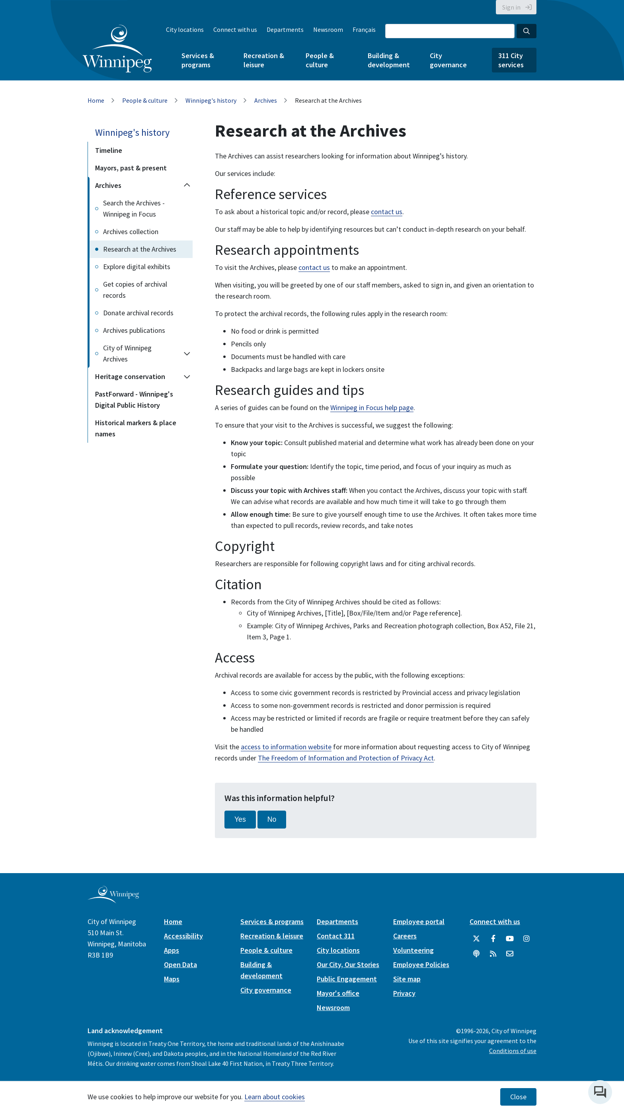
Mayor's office (338, 993)
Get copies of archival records (135, 289)
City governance (448, 60)
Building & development (389, 60)
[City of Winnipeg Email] (510, 954)
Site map (407, 978)
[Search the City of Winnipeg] (450, 31)
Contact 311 (336, 935)
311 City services (511, 60)
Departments (285, 29)
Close (518, 1096)
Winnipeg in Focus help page (371, 407)
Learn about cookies (274, 1096)
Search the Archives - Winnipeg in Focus (134, 208)
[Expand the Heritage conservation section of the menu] (187, 376)
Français (364, 29)
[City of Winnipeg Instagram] (526, 939)
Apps (171, 950)
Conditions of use (512, 1051)
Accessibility (183, 935)
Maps (171, 978)
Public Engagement (347, 978)
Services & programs (197, 60)
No (272, 819)
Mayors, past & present (131, 167)
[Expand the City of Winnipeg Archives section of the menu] (187, 353)
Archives (265, 100)
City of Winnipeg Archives (127, 353)
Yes (240, 819)
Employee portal (419, 921)
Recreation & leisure (264, 60)
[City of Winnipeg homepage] (113, 900)
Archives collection (130, 231)
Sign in (511, 7)
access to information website (286, 746)
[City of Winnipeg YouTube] (510, 939)
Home (96, 100)
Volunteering (413, 950)
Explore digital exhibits (136, 266)
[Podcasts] (476, 954)
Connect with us (235, 29)
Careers (405, 935)
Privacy (404, 993)
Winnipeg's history (210, 100)
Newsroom (328, 29)
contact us (386, 211)
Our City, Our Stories (348, 964)
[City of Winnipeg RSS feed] (493, 954)
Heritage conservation (130, 376)
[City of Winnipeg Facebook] (493, 939)
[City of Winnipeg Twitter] (476, 939)
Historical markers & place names (135, 428)
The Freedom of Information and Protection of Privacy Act (346, 757)
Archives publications (134, 330)
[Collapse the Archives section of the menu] (187, 185)
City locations (185, 29)
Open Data (180, 964)
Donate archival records (138, 312)
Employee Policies (421, 964)
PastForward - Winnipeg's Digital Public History (134, 399)
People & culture (320, 60)
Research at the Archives (139, 249)
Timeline (108, 150)
